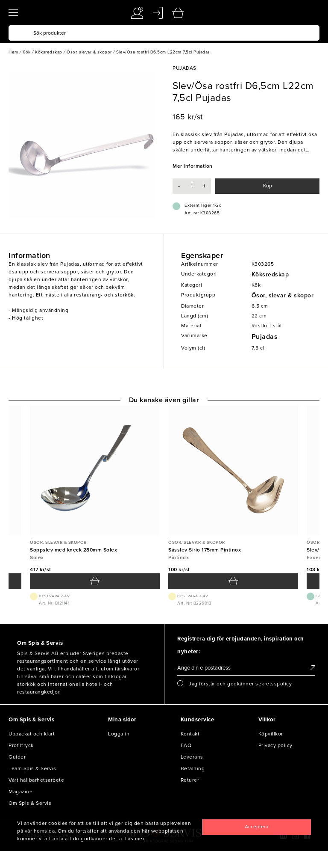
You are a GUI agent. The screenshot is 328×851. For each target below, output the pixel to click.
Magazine (20, 792)
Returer (190, 780)
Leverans (192, 757)
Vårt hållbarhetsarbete (36, 780)
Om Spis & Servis (30, 803)
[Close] (256, 827)
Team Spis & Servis (32, 768)
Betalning (193, 768)
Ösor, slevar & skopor (283, 295)
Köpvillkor (270, 734)
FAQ (186, 745)
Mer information (193, 166)
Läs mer (135, 839)
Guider (17, 757)
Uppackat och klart (32, 734)
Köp (267, 186)
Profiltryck (21, 745)
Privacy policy (275, 745)
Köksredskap (270, 274)
